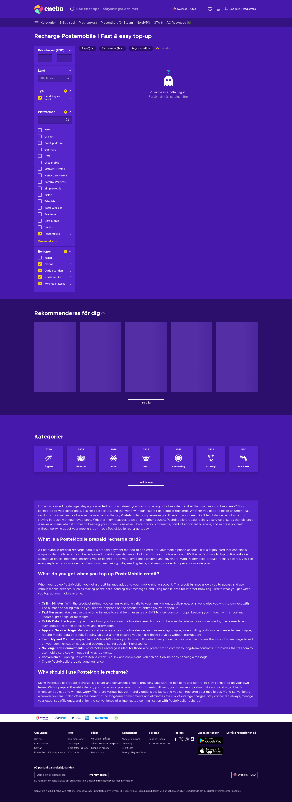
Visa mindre (47, 241)
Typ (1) (87, 48)
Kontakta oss (41, 743)
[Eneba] (48, 8)
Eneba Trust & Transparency (49, 752)
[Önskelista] (210, 9)
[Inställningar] (184, 9)
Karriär (38, 748)
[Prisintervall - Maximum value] (64, 58)
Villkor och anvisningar (172, 791)
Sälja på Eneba (157, 739)
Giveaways (128, 743)
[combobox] (118, 9)
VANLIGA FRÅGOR (101, 739)
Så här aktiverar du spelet (105, 743)
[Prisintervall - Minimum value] (45, 58)
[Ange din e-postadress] (60, 775)
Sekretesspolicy (103, 781)
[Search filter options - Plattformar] (55, 120)
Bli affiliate (127, 748)
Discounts (73, 752)
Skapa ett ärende (100, 748)
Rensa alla (163, 48)
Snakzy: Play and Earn (134, 752)
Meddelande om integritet (200, 791)
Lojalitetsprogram (78, 748)
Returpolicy (97, 752)
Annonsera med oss (159, 743)
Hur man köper (76, 739)
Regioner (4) (140, 48)
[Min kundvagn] (218, 9)
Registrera (249, 9)
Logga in (232, 9)
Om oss (38, 739)
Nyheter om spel (131, 739)
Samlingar (73, 743)
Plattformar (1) (112, 48)
